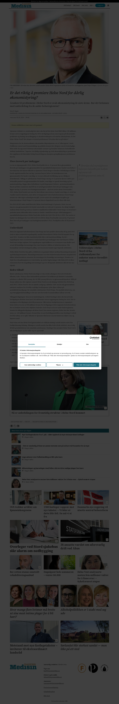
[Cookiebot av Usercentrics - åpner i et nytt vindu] (91, 338)
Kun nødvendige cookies (33, 365)
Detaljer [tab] (59, 344)
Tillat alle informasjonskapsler (86, 365)
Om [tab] (87, 344)
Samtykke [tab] (31, 344)
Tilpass (59, 365)
